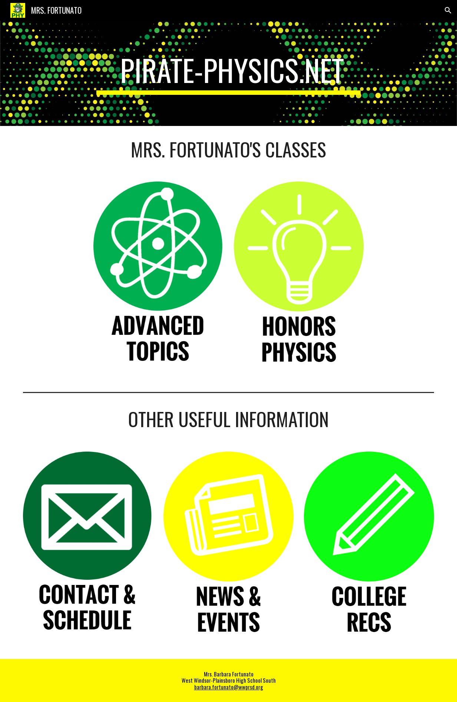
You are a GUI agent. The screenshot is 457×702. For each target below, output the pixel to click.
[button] (448, 10)
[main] (228, 73)
